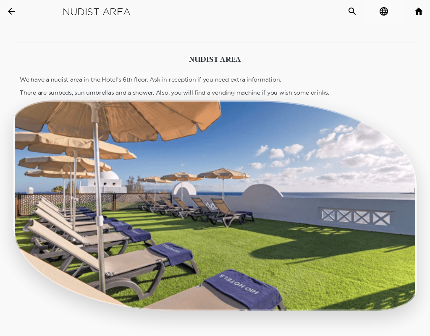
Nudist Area (96, 12)
